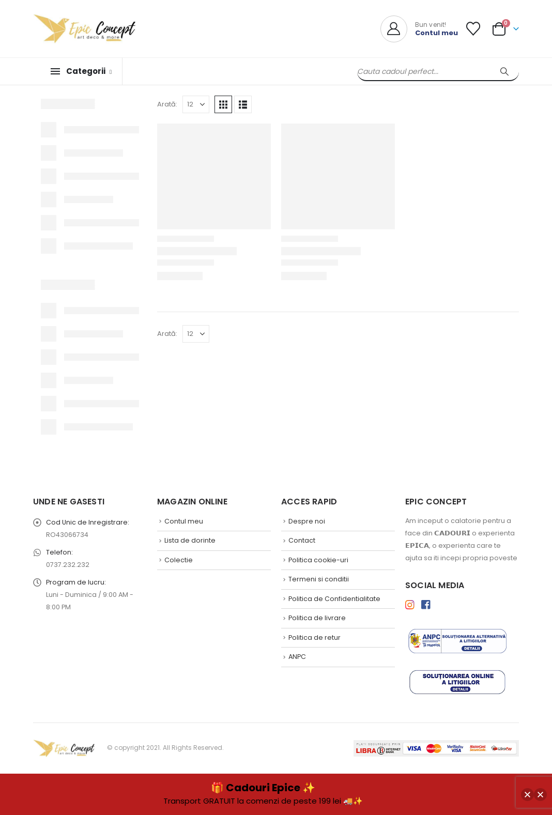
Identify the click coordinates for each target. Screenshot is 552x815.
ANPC (297, 656)
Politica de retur (314, 637)
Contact (301, 540)
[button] (223, 104)
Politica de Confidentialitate (334, 598)
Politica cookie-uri (318, 560)
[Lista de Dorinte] (473, 29)
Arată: (167, 104)
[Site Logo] (84, 28)
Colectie (178, 560)
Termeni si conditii (318, 579)
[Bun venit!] (419, 29)
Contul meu (183, 521)
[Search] (504, 71)
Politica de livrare (317, 617)
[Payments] (436, 747)
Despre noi (306, 521)
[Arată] (195, 104)
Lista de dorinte (190, 540)
